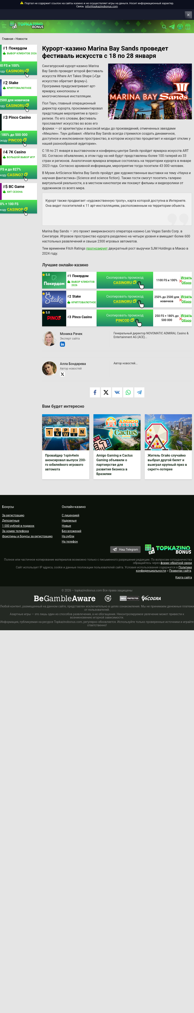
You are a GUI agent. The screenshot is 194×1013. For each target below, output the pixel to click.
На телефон (70, 547)
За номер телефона (15, 536)
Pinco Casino (83, 322)
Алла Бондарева (74, 369)
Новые (66, 531)
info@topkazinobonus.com (101, 6)
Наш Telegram (128, 555)
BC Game (18, 186)
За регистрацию (13, 520)
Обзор (187, 288)
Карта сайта (183, 583)
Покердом (81, 281)
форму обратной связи (176, 568)
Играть (187, 283)
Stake (77, 301)
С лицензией (70, 520)
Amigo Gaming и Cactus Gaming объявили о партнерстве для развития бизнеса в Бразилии (115, 470)
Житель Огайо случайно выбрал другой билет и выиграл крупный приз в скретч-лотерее (168, 468)
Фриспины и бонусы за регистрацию (27, 541)
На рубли (68, 541)
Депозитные (10, 526)
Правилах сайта (180, 576)
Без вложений (71, 536)
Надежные (69, 526)
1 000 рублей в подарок (18, 531)
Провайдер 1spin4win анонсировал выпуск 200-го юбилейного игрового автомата (63, 468)
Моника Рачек (72, 339)
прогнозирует (98, 253)
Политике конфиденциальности (164, 574)
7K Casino (18, 152)
